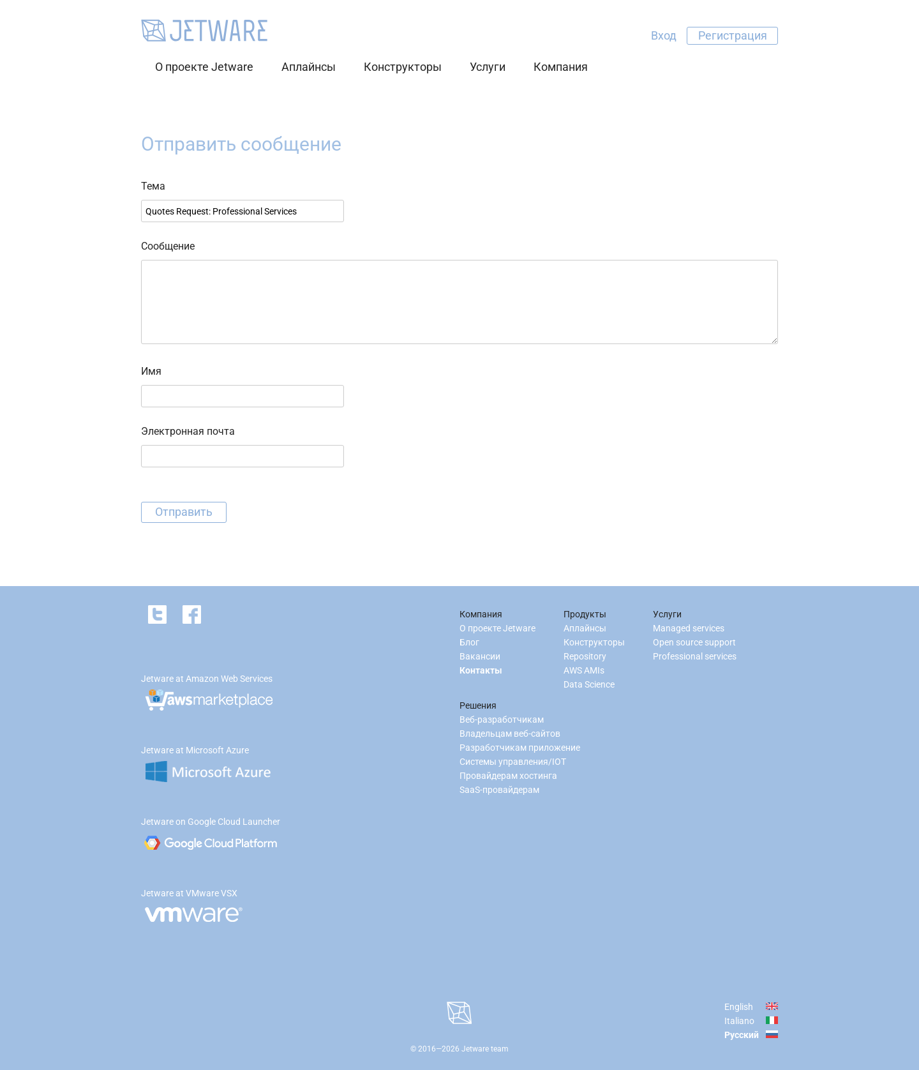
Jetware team (485, 1048)
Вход (663, 35)
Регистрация (732, 35)
